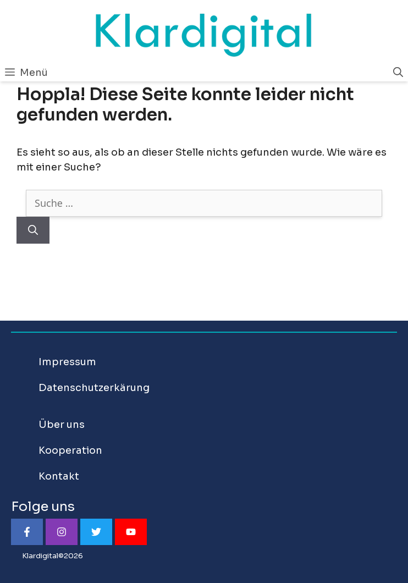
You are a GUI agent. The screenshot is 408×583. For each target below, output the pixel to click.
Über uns (61, 425)
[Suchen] (32, 230)
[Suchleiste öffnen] (398, 72)
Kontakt (58, 476)
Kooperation (70, 450)
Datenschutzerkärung (94, 388)
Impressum (67, 362)
